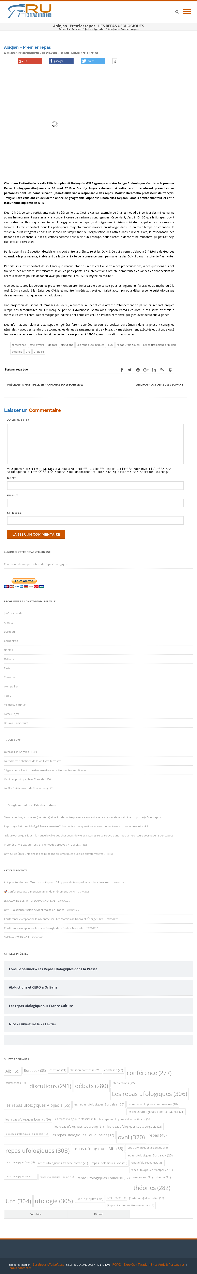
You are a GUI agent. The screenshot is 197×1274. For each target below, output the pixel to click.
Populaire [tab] (36, 1214)
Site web (14, 512)
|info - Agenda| (72, 52)
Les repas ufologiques (90, 345)
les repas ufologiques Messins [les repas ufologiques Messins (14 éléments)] (75, 1118)
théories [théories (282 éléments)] (151, 1187)
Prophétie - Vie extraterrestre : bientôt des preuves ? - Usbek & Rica (45, 844)
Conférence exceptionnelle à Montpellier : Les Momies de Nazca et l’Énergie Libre (54, 918)
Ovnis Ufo (14, 739)
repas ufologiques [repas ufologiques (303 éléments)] (37, 1150)
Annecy (8, 622)
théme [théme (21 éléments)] (163, 1177)
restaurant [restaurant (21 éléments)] (143, 1177)
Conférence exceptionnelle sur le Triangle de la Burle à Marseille (44, 927)
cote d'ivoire (37, 345)
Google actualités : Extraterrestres (31, 804)
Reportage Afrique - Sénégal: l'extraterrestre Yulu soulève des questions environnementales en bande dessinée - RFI (76, 826)
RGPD (116, 1264)
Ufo (28, 351)
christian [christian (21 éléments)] (57, 1070)
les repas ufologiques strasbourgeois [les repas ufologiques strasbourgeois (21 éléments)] (134, 1126)
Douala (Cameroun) (16, 722)
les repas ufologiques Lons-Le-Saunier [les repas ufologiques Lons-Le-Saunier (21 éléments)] (156, 1111)
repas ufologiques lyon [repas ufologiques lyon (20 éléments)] (109, 1163)
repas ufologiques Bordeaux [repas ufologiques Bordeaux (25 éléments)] (150, 1155)
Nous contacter (20, 1267)
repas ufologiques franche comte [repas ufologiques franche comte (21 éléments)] (63, 1163)
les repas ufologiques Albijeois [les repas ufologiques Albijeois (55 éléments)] (37, 1105)
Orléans (9, 658)
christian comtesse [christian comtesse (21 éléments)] (85, 1070)
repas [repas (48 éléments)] (158, 1134)
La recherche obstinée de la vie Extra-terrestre (32, 760)
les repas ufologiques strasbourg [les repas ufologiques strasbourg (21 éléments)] (79, 1126)
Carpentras (11, 640)
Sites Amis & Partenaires (168, 1264)
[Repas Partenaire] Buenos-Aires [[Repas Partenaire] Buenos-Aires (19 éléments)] (130, 1205)
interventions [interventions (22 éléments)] (123, 1083)
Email (11, 495)
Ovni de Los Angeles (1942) (20, 751)
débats (52, 345)
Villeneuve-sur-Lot (15, 704)
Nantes (8, 649)
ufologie (39, 351)
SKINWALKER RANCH (16, 937)
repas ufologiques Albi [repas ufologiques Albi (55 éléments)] (98, 1148)
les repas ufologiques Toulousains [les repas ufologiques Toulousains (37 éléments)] (82, 1134)
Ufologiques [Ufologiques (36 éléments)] (90, 1198)
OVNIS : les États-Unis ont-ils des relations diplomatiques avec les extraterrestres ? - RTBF (58, 853)
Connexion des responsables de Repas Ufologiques (36, 563)
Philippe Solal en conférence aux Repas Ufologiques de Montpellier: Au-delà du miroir (56, 882)
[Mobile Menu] (187, 11)
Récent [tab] (98, 1214)
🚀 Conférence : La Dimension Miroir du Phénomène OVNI (39, 891)
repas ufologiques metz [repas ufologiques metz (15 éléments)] (147, 1162)
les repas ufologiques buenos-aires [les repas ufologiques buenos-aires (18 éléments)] (153, 1103)
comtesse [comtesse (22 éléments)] (113, 1070)
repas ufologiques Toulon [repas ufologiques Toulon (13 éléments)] (57, 1176)
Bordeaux (10, 631)
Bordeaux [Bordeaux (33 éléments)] (35, 1070)
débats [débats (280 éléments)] (91, 1085)
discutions (67, 345)
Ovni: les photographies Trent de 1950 (27, 779)
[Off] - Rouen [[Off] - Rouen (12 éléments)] (116, 1197)
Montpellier (11, 686)
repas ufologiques (128, 345)
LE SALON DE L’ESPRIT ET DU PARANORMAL (29, 900)
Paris (7, 668)
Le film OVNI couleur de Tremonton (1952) (29, 788)
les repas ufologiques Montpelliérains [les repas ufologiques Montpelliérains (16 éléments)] (124, 1119)
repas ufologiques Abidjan (159, 345)
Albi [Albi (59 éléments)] (12, 1070)
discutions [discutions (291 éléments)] (50, 1085)
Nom (10, 477)
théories (17, 351)
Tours (7, 695)
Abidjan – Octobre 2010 (161, 384)
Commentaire (18, 420)
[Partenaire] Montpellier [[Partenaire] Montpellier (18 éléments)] (146, 1197)
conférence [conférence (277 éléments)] (149, 1072)
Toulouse (10, 677)
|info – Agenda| (14, 613)
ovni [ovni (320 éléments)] (131, 1137)
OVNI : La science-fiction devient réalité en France (34, 909)
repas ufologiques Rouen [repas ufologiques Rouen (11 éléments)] (20, 1176)
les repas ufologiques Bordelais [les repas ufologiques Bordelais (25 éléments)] (99, 1104)
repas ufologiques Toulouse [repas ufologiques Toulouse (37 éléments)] (103, 1177)
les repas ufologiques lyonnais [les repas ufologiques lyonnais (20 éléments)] (28, 1119)
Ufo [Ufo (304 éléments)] (18, 1201)
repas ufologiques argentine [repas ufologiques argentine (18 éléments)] (147, 1147)
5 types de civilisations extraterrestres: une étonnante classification (45, 770)
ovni (110, 345)
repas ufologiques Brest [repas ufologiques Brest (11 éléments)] (20, 1162)
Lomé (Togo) (11, 713)
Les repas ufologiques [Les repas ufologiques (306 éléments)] (149, 1093)
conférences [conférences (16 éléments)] (15, 1082)
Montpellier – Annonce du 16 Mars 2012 (44, 384)
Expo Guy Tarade (136, 1264)
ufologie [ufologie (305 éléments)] (54, 1200)
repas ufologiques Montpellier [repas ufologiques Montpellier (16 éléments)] (152, 1169)
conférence (19, 345)
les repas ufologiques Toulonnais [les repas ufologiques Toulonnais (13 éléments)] (26, 1133)
